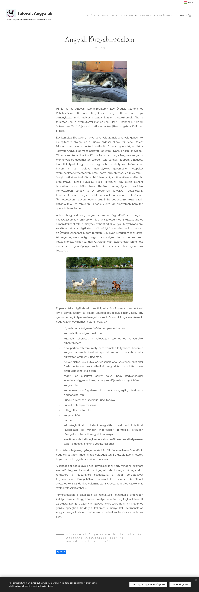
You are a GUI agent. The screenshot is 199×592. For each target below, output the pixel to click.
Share (61, 552)
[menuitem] (87, 15)
